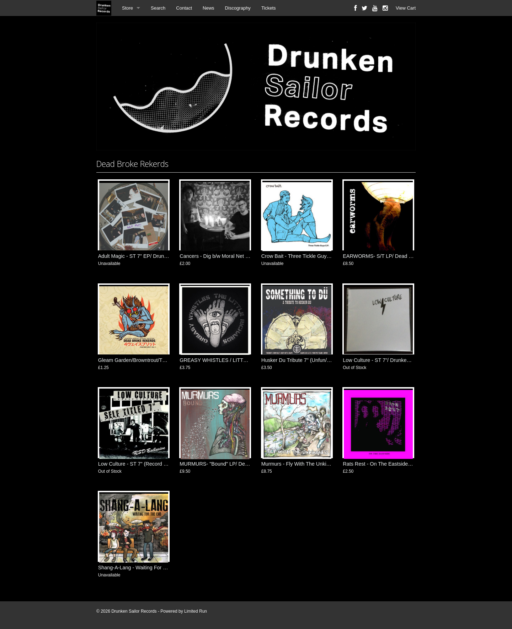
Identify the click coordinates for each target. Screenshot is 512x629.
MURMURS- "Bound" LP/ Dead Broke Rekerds (233, 464)
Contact (184, 8)
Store (127, 8)
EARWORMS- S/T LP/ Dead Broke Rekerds (392, 256)
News (208, 8)
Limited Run (195, 611)
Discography (238, 8)
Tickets (268, 8)
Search (158, 8)
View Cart (406, 8)
